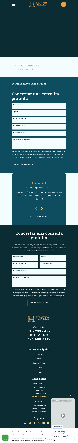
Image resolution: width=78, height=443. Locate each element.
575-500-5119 (39, 339)
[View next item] (42, 209)
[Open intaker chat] (54, 441)
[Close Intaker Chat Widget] (73, 395)
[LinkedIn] (43, 423)
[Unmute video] (63, 416)
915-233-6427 (39, 331)
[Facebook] (34, 423)
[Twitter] (39, 423)
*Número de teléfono (19, 119)
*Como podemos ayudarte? (21, 139)
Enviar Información (23, 165)
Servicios (39, 368)
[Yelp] (30, 423)
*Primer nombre (18, 105)
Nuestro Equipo (39, 364)
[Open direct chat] (70, 395)
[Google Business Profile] (25, 423)
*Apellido (15, 112)
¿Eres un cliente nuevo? (20, 132)
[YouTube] (48, 423)
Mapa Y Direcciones (39, 397)
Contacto (39, 372)
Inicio (39, 359)
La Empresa (39, 355)
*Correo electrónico (19, 126)
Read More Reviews (39, 217)
